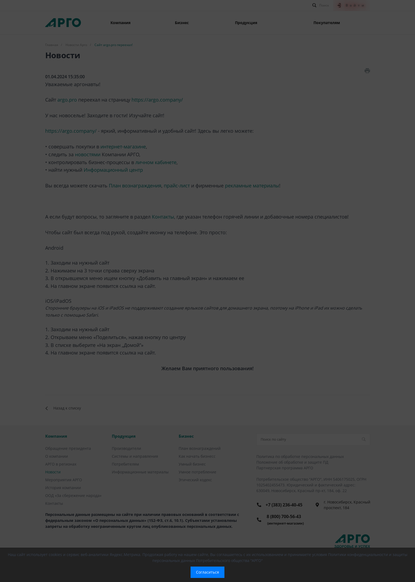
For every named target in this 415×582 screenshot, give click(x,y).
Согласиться (207, 572)
